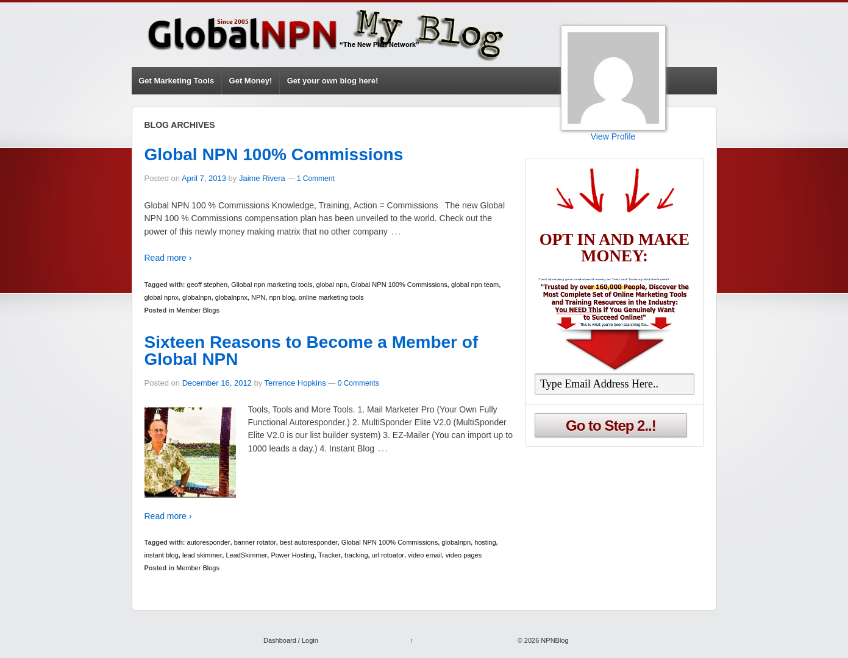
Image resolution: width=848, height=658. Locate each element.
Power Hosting (293, 555)
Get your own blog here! (333, 80)
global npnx (161, 297)
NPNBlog (553, 640)
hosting (485, 542)
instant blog (161, 555)
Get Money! (251, 80)
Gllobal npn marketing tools (271, 284)
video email (425, 555)
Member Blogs (197, 310)
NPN (258, 297)
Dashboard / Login (290, 640)
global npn (331, 284)
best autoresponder (309, 542)
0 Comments (358, 383)
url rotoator (388, 555)
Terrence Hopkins (295, 382)
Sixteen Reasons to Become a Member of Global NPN (311, 351)
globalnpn (197, 297)
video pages (464, 555)
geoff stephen (207, 284)
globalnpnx (231, 297)
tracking (356, 555)
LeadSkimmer (246, 555)
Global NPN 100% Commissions (274, 154)
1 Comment (316, 178)
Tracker (329, 555)
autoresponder (208, 542)
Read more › (168, 258)
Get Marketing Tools (176, 80)
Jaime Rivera (262, 178)
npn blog (281, 297)
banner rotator (255, 542)
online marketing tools (331, 297)
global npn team (475, 284)
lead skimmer (202, 555)
